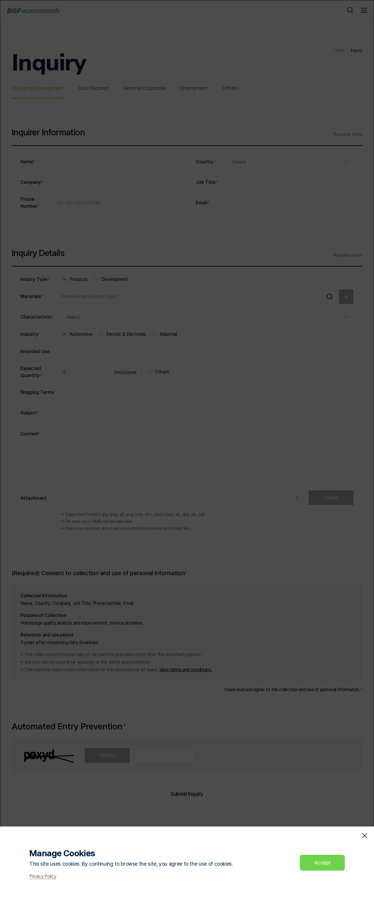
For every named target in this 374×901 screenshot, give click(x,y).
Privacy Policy (42, 876)
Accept (322, 863)
